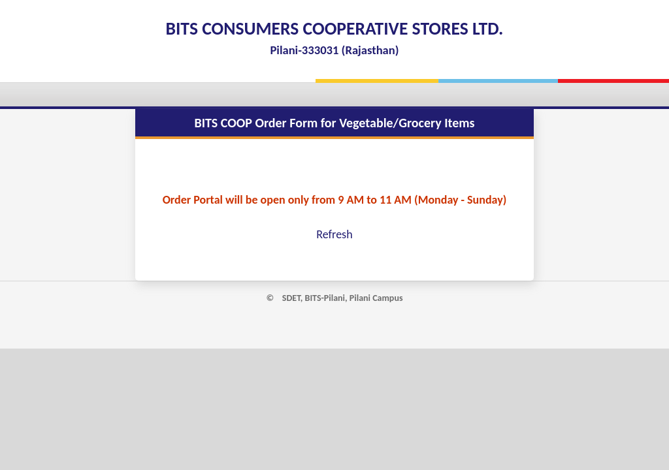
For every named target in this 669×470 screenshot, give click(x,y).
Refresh (334, 234)
